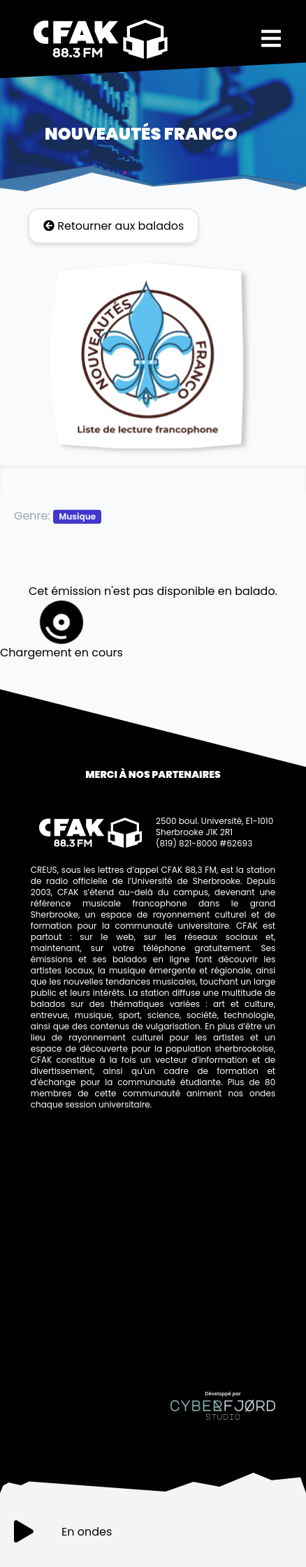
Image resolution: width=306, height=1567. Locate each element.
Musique (77, 516)
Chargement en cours (61, 630)
